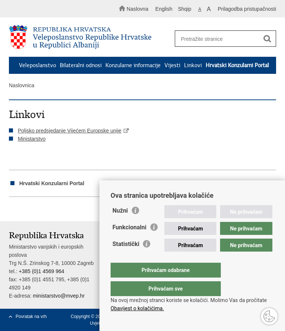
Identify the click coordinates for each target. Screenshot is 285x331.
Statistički (125, 258)
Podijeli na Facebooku (29, 209)
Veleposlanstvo (37, 65)
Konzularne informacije (133, 65)
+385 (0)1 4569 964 (41, 271)
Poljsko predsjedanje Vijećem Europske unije (69, 131)
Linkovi (193, 65)
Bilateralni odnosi (81, 65)
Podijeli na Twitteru (45, 209)
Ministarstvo (32, 139)
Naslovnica (21, 85)
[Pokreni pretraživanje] (267, 39)
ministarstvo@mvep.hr (59, 296)
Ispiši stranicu (13, 209)
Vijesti (172, 65)
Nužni (120, 225)
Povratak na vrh (31, 316)
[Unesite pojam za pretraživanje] (223, 39)
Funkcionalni (129, 242)
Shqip (184, 9)
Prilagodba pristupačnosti (247, 9)
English (164, 9)
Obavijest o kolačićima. (137, 308)
